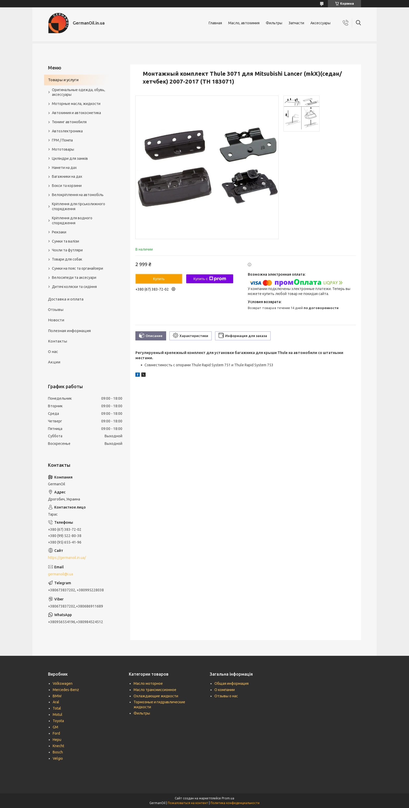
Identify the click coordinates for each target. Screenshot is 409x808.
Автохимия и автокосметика (76, 113)
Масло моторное (148, 683)
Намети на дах (64, 168)
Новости (56, 320)
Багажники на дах (67, 176)
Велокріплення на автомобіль (78, 195)
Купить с (209, 278)
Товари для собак (67, 259)
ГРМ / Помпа (62, 140)
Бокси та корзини (67, 186)
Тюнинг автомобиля (69, 122)
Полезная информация (69, 330)
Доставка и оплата (65, 299)
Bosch (58, 752)
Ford (56, 733)
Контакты (57, 341)
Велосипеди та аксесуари (74, 277)
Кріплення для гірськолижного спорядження (78, 206)
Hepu (57, 740)
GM (55, 727)
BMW (57, 696)
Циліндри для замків (70, 158)
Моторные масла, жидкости (76, 104)
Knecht (58, 746)
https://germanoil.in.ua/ (67, 558)
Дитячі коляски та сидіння (74, 287)
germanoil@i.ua (60, 574)
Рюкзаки (59, 232)
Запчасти (296, 23)
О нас (53, 351)
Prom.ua (228, 798)
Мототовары (63, 149)
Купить (159, 279)
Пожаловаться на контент (188, 803)
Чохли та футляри (67, 250)
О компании (224, 690)
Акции (54, 362)
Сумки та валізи (65, 241)
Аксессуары (320, 23)
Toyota (58, 721)
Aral (56, 702)
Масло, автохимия (244, 23)
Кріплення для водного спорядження (72, 220)
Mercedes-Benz (66, 690)
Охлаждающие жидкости (156, 696)
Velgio (58, 758)
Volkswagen (63, 683)
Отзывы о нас (226, 696)
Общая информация (231, 683)
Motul (57, 714)
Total (57, 708)
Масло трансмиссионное (155, 690)
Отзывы (55, 309)
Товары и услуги (63, 80)
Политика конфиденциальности (235, 803)
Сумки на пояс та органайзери (77, 268)
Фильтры (274, 23)
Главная (215, 23)
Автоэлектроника (67, 131)
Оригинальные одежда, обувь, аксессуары (78, 92)
